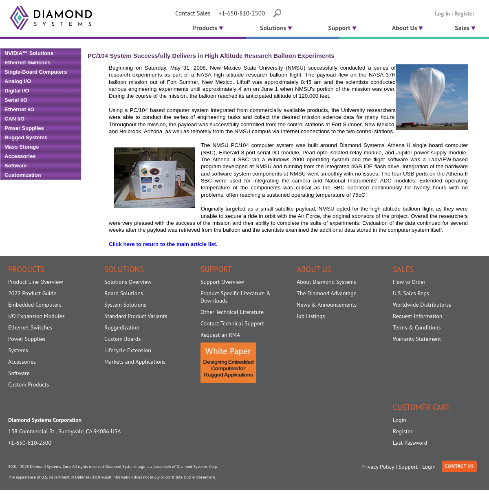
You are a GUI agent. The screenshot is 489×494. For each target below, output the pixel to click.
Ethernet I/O (19, 109)
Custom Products (28, 384)
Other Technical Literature (232, 312)
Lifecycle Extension (127, 350)
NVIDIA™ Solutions (28, 53)
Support (342, 28)
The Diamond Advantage (327, 293)
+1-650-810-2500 (241, 13)
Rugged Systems (25, 137)
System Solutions (125, 304)
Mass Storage (21, 147)
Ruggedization (121, 327)
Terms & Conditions (417, 327)
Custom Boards (122, 339)
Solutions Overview (127, 281)
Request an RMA (220, 334)
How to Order (409, 281)
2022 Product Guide (32, 293)
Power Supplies (24, 128)
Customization (22, 175)
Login (399, 420)
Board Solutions (123, 293)
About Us (407, 28)
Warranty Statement (417, 339)
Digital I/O (16, 91)
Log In (442, 13)
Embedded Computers (35, 304)
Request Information (417, 316)
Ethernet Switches (27, 62)
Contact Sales (192, 13)
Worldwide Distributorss (422, 304)
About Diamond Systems (326, 281)
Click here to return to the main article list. (163, 244)
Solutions (276, 28)
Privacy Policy (377, 466)
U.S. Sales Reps (411, 293)
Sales (465, 28)
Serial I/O (15, 100)
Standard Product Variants (135, 316)
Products (207, 28)
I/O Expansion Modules (36, 316)
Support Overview (222, 281)
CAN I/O (14, 119)
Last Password (410, 442)
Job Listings (311, 316)
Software (15, 165)
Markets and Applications (134, 361)
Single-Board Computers (35, 72)
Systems (18, 350)
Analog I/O (17, 81)
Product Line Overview (35, 281)
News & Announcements (327, 304)
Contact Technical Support (232, 323)
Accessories (20, 156)
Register (464, 13)
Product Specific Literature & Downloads (235, 297)
